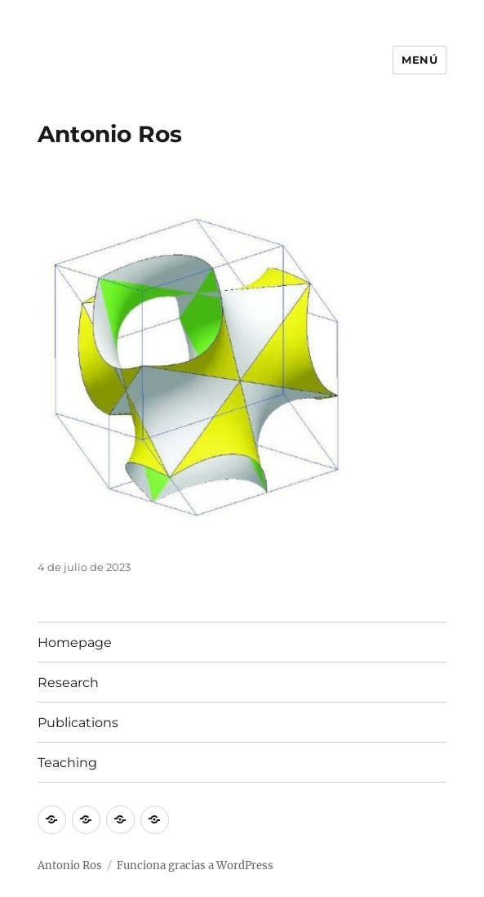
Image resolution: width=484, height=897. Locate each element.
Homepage (75, 642)
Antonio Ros (110, 134)
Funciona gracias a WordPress (195, 865)
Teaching (67, 762)
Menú (419, 59)
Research (68, 682)
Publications (78, 722)
